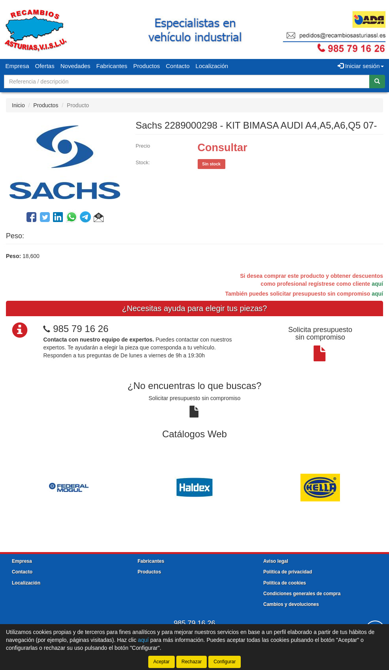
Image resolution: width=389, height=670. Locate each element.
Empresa (17, 66)
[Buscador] (187, 81)
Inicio (18, 105)
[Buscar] (377, 81)
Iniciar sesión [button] (361, 66)
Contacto (178, 66)
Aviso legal (275, 561)
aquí (377, 284)
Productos (146, 66)
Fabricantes (111, 66)
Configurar (224, 661)
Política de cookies (284, 583)
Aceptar (161, 661)
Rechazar (191, 661)
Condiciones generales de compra (301, 593)
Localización (212, 66)
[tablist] (194, 486)
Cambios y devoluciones (291, 604)
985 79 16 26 (80, 328)
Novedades (75, 66)
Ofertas (45, 66)
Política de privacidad (287, 572)
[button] (99, 218)
